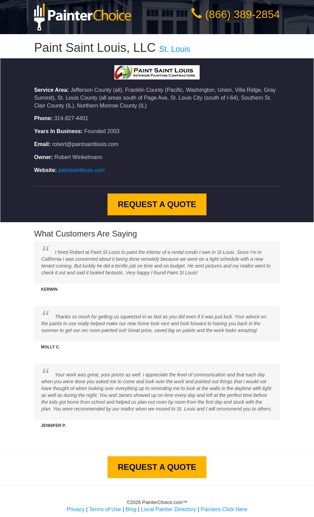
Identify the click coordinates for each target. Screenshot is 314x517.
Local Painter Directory (168, 509)
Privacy (75, 509)
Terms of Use (105, 509)
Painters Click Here (224, 509)
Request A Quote (157, 204)
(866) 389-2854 (242, 14)
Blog (131, 509)
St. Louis (174, 49)
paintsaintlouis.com (81, 170)
